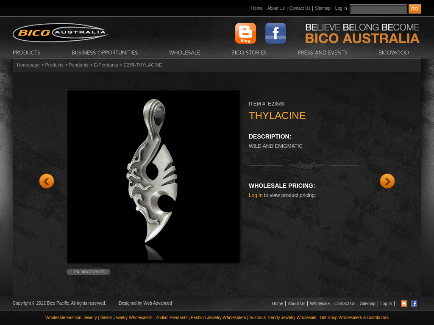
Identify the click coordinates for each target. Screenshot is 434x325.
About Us (276, 8)
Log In (341, 8)
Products (54, 64)
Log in (256, 195)
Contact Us (299, 8)
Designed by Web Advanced (145, 303)
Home (257, 8)
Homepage (28, 64)
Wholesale (320, 303)
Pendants (78, 64)
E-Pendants (106, 64)
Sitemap (323, 8)
